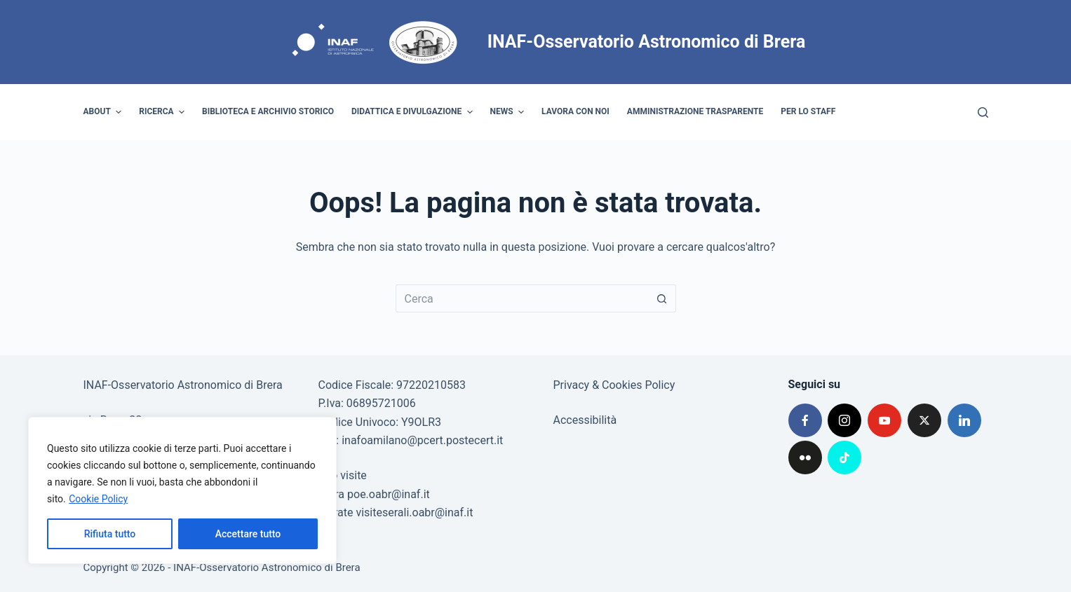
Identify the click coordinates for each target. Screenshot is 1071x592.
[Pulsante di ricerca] (662, 298)
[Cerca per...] (522, 298)
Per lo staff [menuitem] (808, 111)
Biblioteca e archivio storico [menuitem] (268, 111)
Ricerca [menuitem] (163, 112)
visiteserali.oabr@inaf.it (414, 512)
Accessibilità (585, 420)
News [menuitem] (509, 112)
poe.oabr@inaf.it (388, 494)
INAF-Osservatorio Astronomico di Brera (646, 42)
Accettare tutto (248, 533)
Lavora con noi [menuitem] (575, 111)
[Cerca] (983, 112)
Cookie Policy (98, 498)
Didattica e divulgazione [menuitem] (413, 112)
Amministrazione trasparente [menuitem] (695, 111)
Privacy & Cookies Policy (614, 385)
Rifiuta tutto (110, 533)
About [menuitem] (104, 112)
